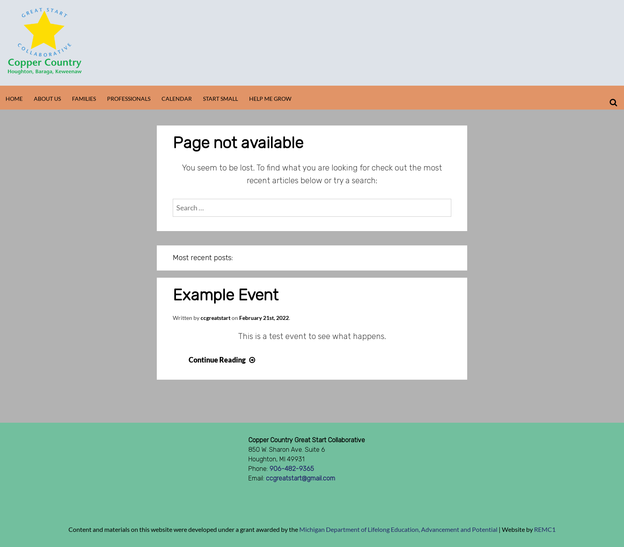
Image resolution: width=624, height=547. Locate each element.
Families (84, 98)
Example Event (225, 295)
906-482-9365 (291, 468)
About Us (47, 98)
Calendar (177, 98)
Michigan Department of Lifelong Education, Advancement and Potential (398, 529)
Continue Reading (223, 359)
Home (14, 98)
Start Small (220, 98)
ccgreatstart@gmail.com (300, 478)
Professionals (128, 98)
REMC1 (545, 529)
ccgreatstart (215, 317)
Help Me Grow (270, 98)
